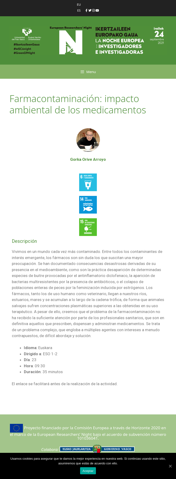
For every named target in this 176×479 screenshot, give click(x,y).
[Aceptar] (170, 466)
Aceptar (88, 471)
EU (79, 4)
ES (79, 10)
